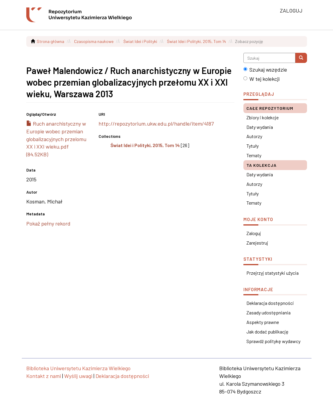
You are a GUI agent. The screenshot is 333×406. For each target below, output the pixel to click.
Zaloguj (253, 233)
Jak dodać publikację (267, 331)
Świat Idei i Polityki (140, 41)
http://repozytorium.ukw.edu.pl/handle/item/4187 (156, 123)
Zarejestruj (257, 243)
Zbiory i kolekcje (262, 117)
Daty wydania (259, 127)
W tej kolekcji (261, 78)
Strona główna (50, 41)
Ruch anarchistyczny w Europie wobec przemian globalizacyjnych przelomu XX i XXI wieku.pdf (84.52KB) (56, 139)
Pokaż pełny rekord (48, 223)
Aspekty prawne (262, 322)
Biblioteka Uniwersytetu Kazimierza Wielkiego (78, 368)
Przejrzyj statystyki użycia (272, 273)
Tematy (253, 155)
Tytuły (252, 146)
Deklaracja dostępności (270, 303)
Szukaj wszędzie (265, 69)
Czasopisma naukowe (93, 41)
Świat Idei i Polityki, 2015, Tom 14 (196, 41)
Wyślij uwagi (78, 376)
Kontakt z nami (43, 376)
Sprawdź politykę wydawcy (273, 341)
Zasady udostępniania (268, 312)
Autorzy (254, 136)
